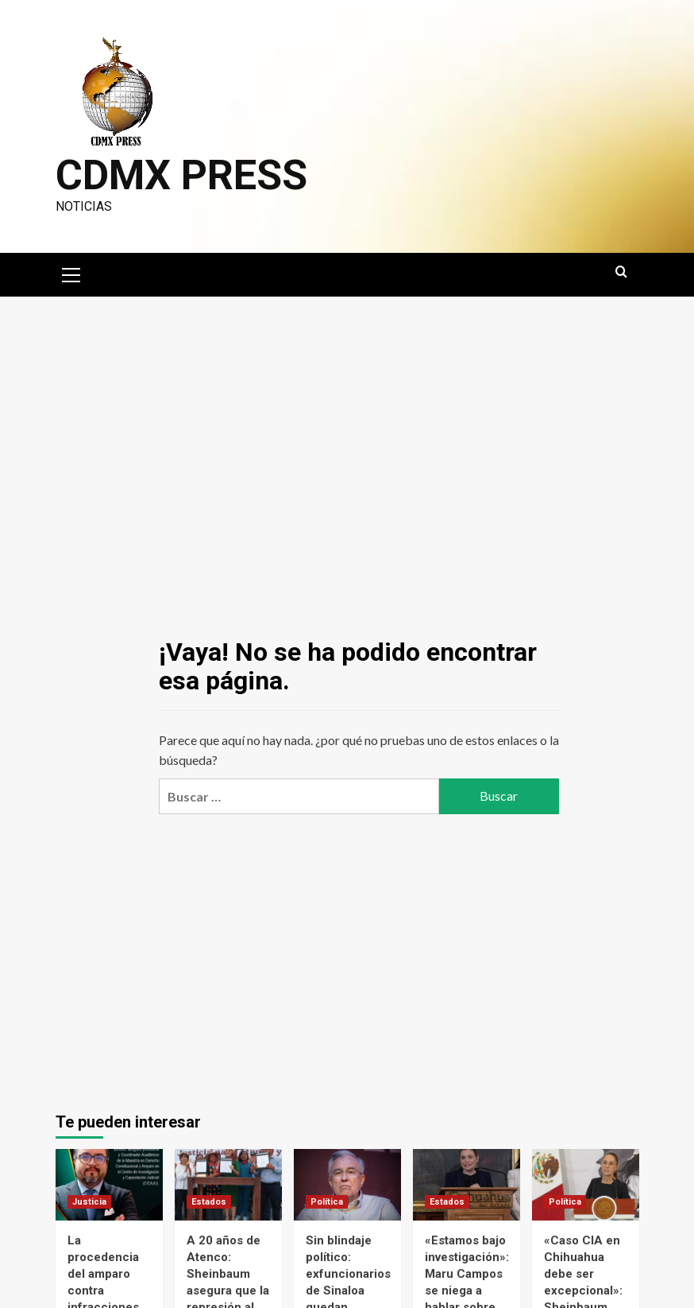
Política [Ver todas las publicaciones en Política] (326, 1202)
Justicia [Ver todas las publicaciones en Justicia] (89, 1202)
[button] (71, 273)
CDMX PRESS (181, 175)
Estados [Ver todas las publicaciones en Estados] (208, 1202)
